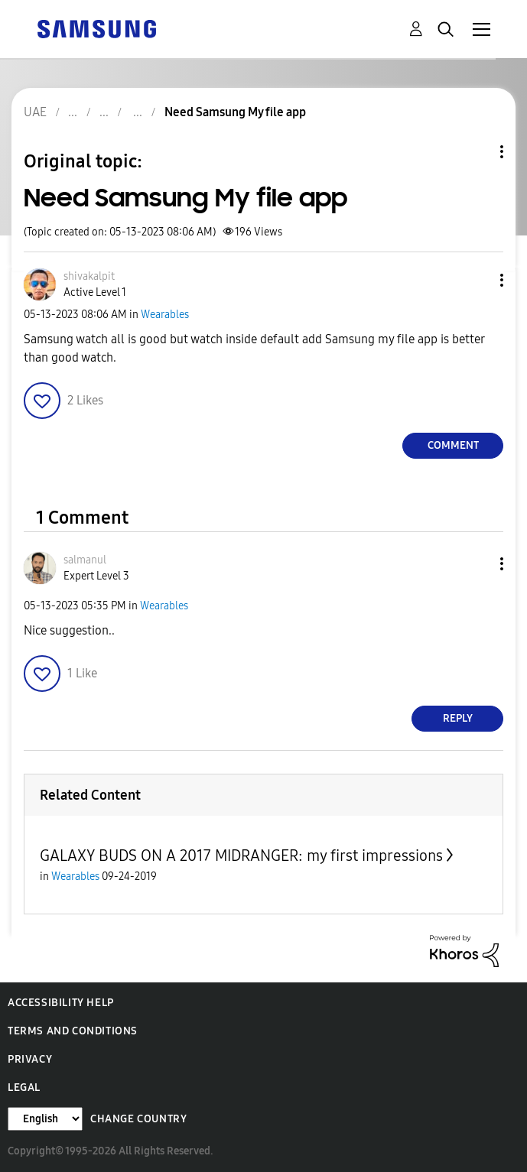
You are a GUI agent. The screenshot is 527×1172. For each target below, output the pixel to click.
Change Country (138, 1118)
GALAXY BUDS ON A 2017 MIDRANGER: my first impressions (241, 855)
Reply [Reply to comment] (458, 718)
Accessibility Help (61, 1002)
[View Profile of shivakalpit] (89, 276)
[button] (476, 280)
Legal (24, 1087)
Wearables (165, 314)
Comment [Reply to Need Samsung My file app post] (453, 445)
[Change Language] (45, 1119)
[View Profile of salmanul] (84, 560)
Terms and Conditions (73, 1030)
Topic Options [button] (475, 152)
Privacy (30, 1059)
